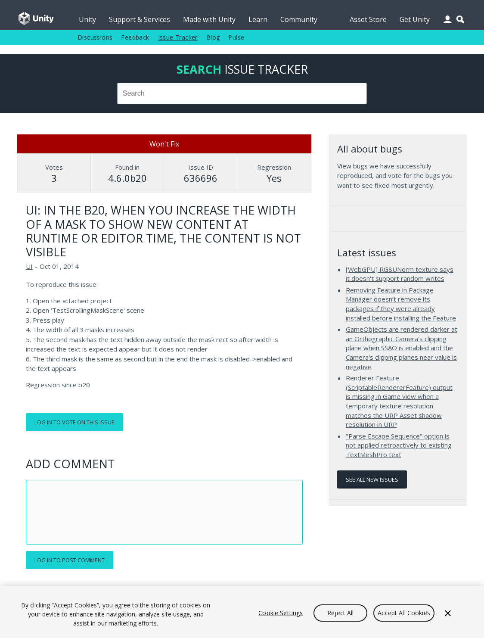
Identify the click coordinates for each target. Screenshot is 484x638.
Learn (257, 19)
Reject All (340, 613)
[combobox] (242, 93)
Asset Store (368, 19)
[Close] (448, 613)
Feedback (135, 37)
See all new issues (372, 479)
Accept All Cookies (404, 613)
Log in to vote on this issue (74, 422)
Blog (213, 37)
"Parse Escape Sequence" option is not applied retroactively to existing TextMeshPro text (399, 445)
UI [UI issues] (29, 266)
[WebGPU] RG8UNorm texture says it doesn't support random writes (399, 274)
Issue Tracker (178, 37)
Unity (87, 19)
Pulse (236, 37)
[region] (242, 612)
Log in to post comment (69, 560)
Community (298, 19)
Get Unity (415, 19)
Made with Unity (209, 19)
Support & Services (139, 19)
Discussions (95, 37)
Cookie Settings (280, 613)
